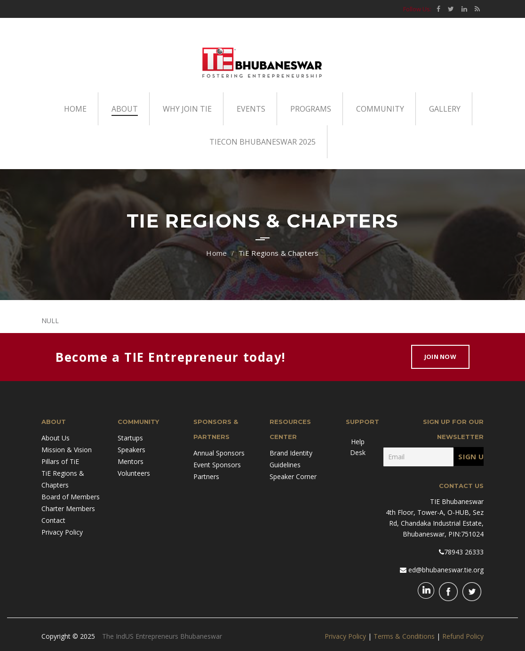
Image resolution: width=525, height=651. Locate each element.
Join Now (440, 356)
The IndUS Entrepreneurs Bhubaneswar (162, 636)
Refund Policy (463, 636)
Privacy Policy (345, 636)
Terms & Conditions (404, 636)
